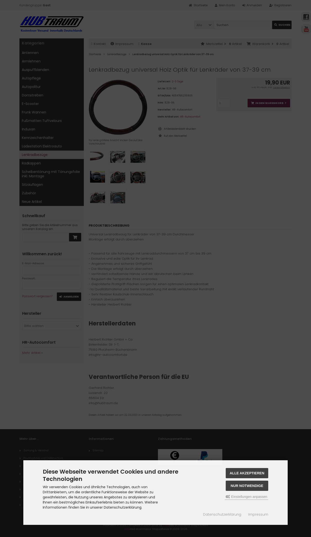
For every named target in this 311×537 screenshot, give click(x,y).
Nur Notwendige (247, 486)
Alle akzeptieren (247, 473)
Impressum (258, 514)
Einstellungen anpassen (246, 497)
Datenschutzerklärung (222, 514)
